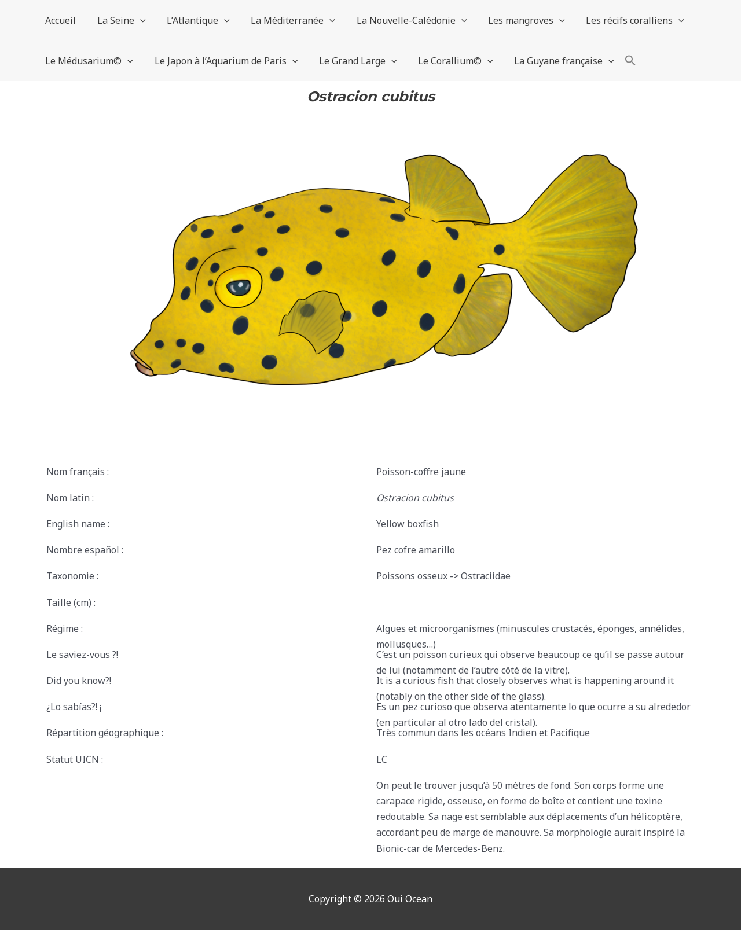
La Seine (117, 20)
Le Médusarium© (88, 61)
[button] (617, 60)
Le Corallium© (446, 61)
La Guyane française (552, 61)
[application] (136, 20)
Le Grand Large (351, 61)
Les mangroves (511, 20)
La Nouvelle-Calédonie (399, 20)
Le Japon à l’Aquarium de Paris (222, 61)
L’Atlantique (191, 20)
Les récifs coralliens (617, 20)
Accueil (59, 20)
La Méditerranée (283, 20)
